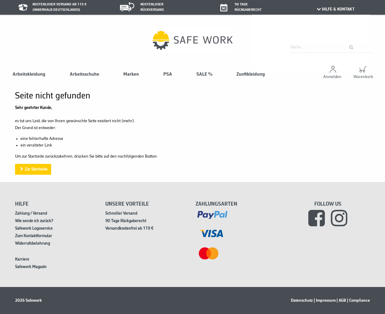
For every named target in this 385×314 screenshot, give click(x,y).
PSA (167, 74)
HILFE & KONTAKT (335, 9)
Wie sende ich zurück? (34, 221)
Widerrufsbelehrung (32, 243)
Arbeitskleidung (29, 74)
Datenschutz (302, 300)
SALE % (204, 74)
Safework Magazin (31, 267)
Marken (131, 74)
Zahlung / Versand (31, 213)
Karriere (22, 259)
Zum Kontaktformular (33, 236)
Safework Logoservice (34, 228)
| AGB (341, 300)
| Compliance (358, 300)
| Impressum (325, 300)
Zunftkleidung (250, 74)
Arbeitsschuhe (84, 74)
